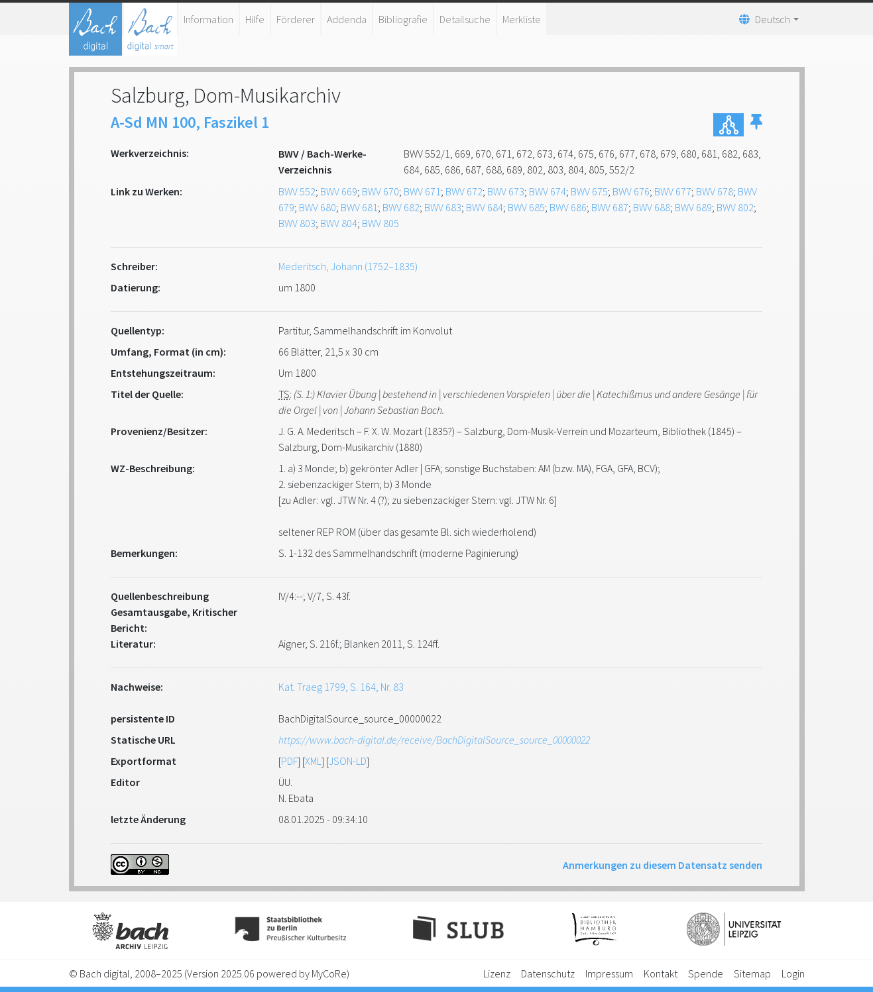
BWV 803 (297, 223)
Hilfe (254, 19)
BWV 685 (526, 207)
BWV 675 (589, 191)
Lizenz (496, 973)
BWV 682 (401, 207)
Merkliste (521, 19)
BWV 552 (297, 191)
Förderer (295, 19)
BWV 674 (547, 191)
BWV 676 (631, 191)
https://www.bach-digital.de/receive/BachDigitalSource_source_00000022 (434, 739)
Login (793, 973)
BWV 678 (714, 191)
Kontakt (660, 973)
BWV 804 (338, 223)
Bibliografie (403, 19)
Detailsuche (465, 19)
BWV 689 (693, 207)
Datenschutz (548, 973)
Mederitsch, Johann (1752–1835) (348, 266)
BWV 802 (735, 207)
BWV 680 (317, 207)
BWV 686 (568, 207)
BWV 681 (359, 207)
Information (208, 19)
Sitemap (752, 973)
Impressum (609, 973)
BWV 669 (338, 191)
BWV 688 (651, 207)
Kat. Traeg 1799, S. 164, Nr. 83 (341, 686)
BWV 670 (380, 191)
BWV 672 (464, 191)
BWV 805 (380, 223)
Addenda (347, 19)
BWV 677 (672, 191)
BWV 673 (505, 191)
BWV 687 (609, 207)
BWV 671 (422, 191)
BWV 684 (484, 207)
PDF (289, 761)
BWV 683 (442, 207)
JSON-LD (348, 761)
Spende (705, 973)
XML (313, 761)
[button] (756, 124)
